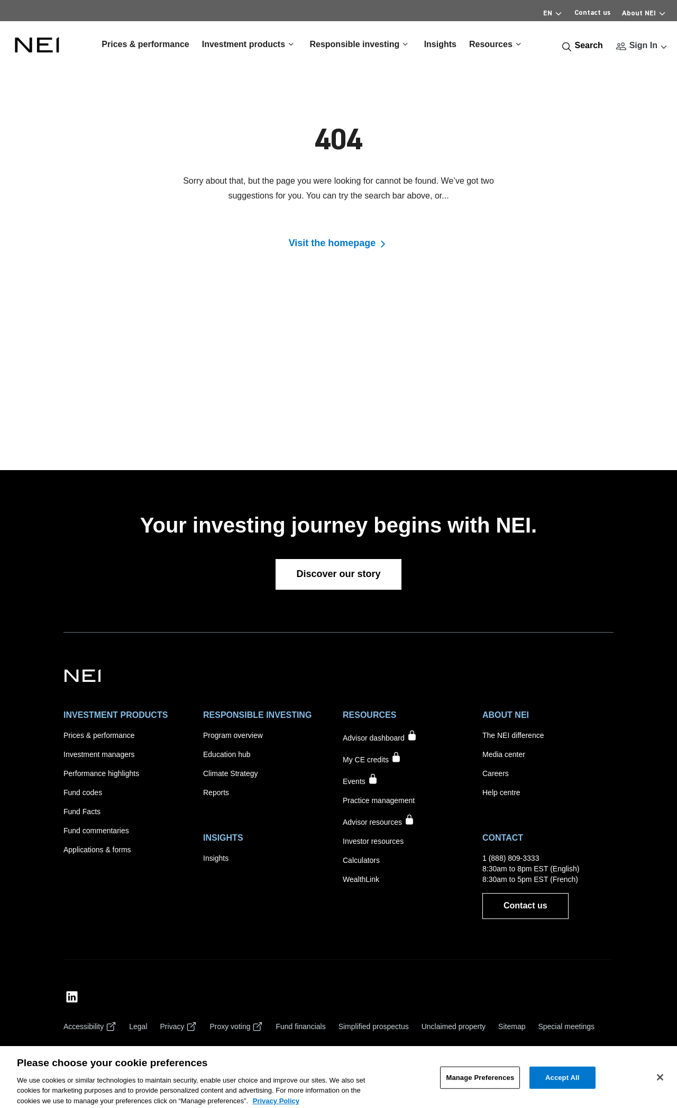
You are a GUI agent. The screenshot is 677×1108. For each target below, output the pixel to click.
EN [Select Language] (553, 11)
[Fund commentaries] (96, 830)
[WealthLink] (361, 879)
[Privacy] (178, 1026)
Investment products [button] (249, 44)
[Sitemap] (511, 1026)
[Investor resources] (373, 841)
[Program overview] (233, 735)
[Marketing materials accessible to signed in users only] (379, 820)
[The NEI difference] (513, 735)
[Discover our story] (338, 574)
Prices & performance (145, 44)
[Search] (582, 45)
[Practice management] (379, 800)
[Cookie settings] (88, 1049)
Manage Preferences (480, 1085)
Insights (440, 44)
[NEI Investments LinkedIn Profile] (71, 996)
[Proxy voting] (236, 1026)
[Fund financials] (300, 1026)
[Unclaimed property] (454, 1026)
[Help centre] (501, 792)
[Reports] (216, 792)
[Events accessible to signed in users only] (360, 780)
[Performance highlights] (101, 773)
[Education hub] (227, 754)
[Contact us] (525, 906)
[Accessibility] (89, 1026)
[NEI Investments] (82, 674)
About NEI (644, 11)
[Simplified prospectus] (373, 1026)
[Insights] (215, 858)
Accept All (562, 1085)
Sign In (643, 45)
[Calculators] (361, 860)
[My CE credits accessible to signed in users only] (372, 758)
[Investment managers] (99, 754)
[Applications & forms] (97, 849)
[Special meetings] (566, 1026)
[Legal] (138, 1026)
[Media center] (503, 754)
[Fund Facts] (81, 811)
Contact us (592, 12)
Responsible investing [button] (360, 44)
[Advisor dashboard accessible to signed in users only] (380, 736)
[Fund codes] (82, 792)
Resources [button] (496, 44)
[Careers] (495, 773)
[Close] (660, 1084)
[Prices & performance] (99, 735)
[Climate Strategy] (230, 773)
